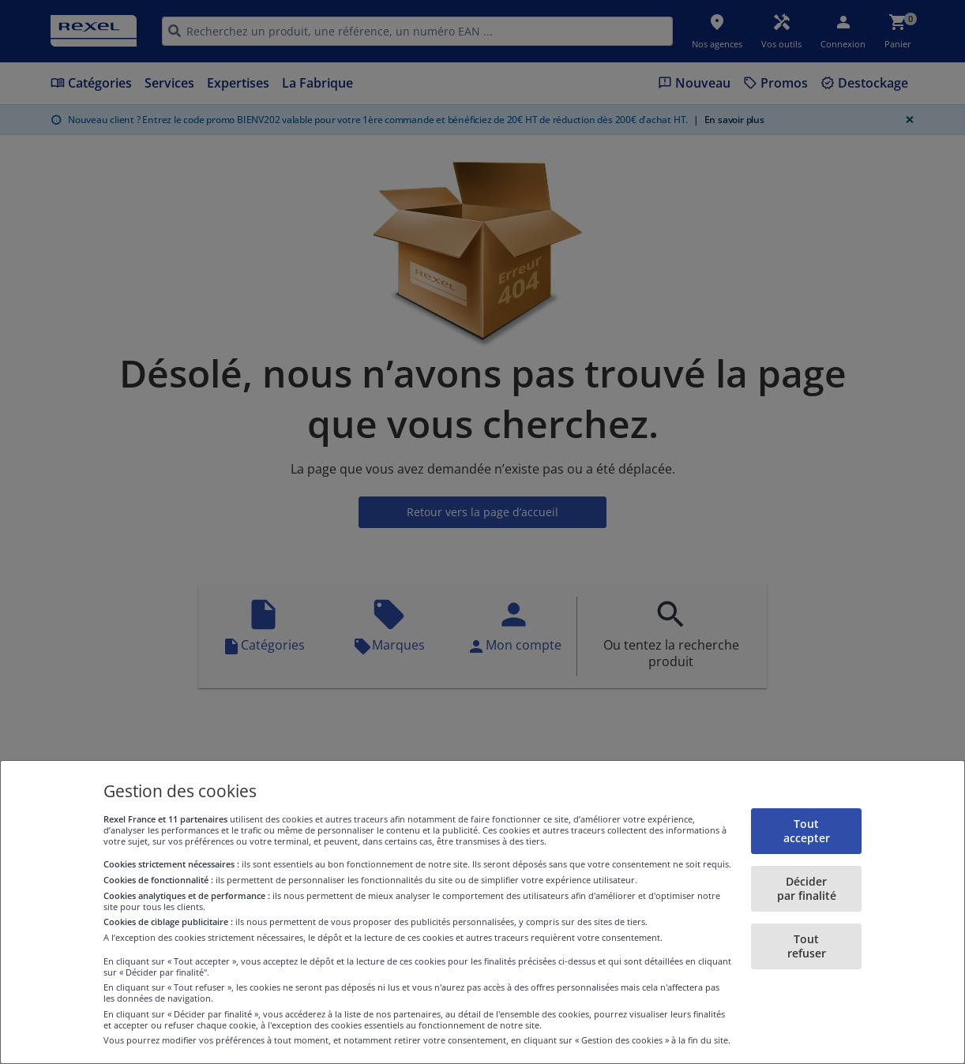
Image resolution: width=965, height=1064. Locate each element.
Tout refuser (806, 946)
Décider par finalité (806, 888)
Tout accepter (806, 830)
